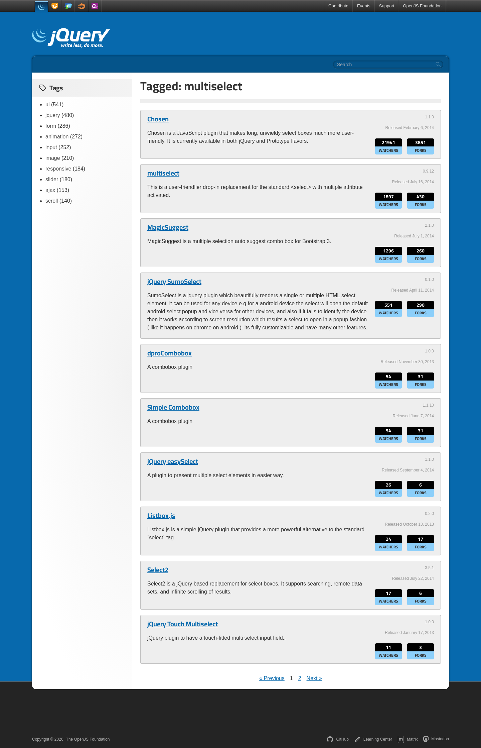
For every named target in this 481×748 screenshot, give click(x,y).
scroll (51, 201)
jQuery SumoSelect (174, 281)
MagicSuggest (167, 227)
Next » (314, 678)
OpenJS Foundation (422, 5)
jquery (52, 115)
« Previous (272, 678)
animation (56, 136)
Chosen (158, 119)
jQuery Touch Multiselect (182, 624)
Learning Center (373, 739)
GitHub (337, 739)
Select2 (157, 569)
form (50, 126)
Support (386, 5)
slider (51, 179)
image (52, 158)
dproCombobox (169, 353)
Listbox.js (161, 515)
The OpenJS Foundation (88, 739)
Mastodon (436, 739)
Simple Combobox (173, 407)
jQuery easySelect (172, 461)
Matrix (407, 739)
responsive (58, 169)
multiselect (163, 173)
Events (363, 5)
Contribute (338, 5)
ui (47, 104)
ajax (50, 190)
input (51, 147)
